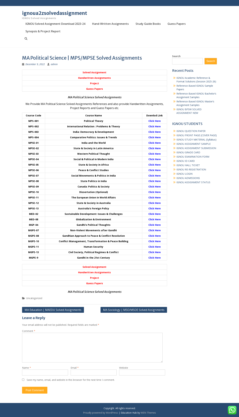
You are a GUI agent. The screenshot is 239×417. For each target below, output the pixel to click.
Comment (28, 331)
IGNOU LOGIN (184, 173)
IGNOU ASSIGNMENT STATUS (193, 182)
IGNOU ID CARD (185, 161)
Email (75, 367)
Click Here (154, 121)
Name (26, 367)
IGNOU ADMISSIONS (188, 178)
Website (123, 367)
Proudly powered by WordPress (100, 412)
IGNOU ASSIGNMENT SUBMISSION (196, 148)
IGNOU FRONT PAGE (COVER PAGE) (196, 135)
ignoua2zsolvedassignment (54, 13)
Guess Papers (177, 24)
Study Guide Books (148, 24)
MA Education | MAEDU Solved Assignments (53, 310)
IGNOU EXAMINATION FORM (192, 156)
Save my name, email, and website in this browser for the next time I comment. (71, 379)
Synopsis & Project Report (43, 31)
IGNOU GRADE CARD (188, 152)
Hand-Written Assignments (110, 24)
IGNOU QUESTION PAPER (190, 131)
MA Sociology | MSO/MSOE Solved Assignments (133, 310)
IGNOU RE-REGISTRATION (191, 169)
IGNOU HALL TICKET (188, 165)
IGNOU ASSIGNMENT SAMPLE (193, 143)
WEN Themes (148, 412)
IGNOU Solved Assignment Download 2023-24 (55, 24)
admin (54, 64)
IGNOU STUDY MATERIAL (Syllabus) (196, 139)
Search (176, 56)
